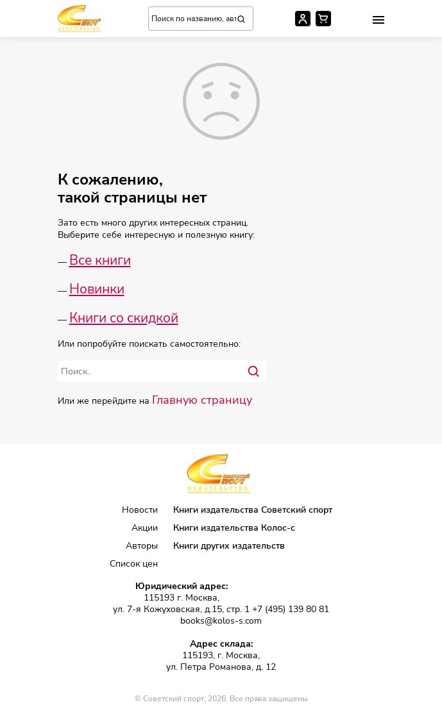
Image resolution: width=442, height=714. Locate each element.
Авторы (142, 546)
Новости (140, 510)
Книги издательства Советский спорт (252, 510)
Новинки (96, 289)
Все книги (100, 260)
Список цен (134, 564)
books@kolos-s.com (221, 621)
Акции (145, 528)
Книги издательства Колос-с (234, 528)
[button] (378, 20)
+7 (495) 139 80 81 (290, 609)
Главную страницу (202, 400)
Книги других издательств (229, 546)
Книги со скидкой (123, 318)
